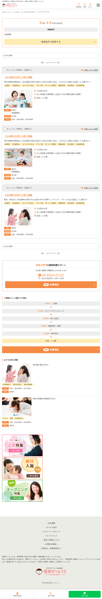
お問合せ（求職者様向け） (51, 548)
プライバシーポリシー (51, 532)
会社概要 (51, 523)
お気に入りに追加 (91, 70)
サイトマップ (51, 536)
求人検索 (16, 12)
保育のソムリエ (7, 12)
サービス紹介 (51, 527)
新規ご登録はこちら (52, 540)
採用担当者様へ (52, 544)
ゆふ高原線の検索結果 (28, 12)
